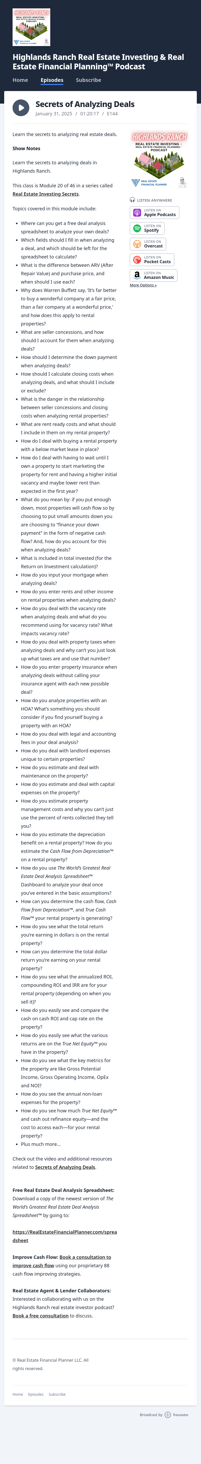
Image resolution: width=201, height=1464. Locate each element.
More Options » (143, 285)
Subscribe (88, 80)
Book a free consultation (41, 1316)
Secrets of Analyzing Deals (65, 1167)
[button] (21, 107)
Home (20, 80)
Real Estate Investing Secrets (46, 194)
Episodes (52, 80)
